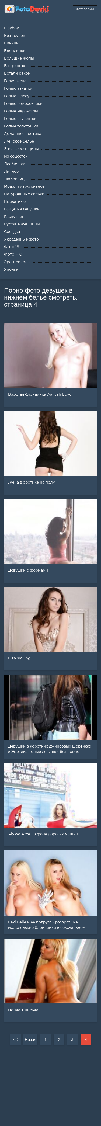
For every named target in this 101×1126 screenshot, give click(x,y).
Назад (30, 1039)
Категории (85, 9)
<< (15, 1039)
